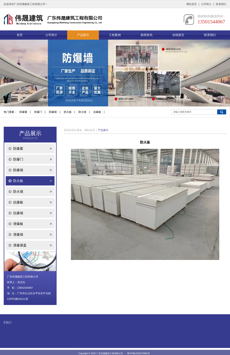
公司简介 (206, 4)
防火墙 (82, 111)
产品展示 (83, 35)
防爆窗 (23, 111)
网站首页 (191, 4)
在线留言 (178, 35)
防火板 (68, 111)
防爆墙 (53, 111)
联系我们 (221, 4)
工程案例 (115, 35)
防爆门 (38, 111)
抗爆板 (97, 111)
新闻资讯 (146, 35)
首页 (20, 35)
